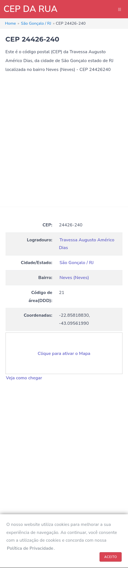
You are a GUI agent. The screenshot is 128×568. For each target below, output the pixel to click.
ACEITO (110, 557)
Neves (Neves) (74, 278)
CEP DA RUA (31, 9)
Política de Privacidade (30, 548)
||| (119, 9)
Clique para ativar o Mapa (64, 353)
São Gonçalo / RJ (76, 263)
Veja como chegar (24, 378)
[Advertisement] (64, 142)
